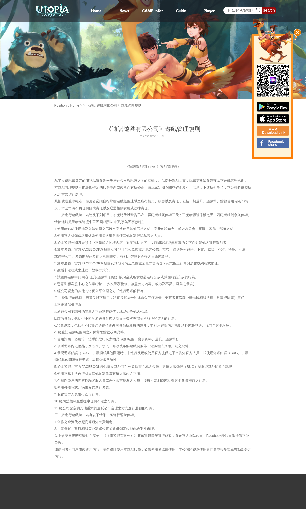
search (269, 10)
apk (273, 131)
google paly (273, 107)
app (273, 119)
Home (74, 105)
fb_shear (273, 143)
